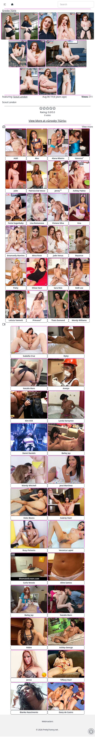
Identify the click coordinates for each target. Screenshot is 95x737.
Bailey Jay (66, 453)
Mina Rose (37, 255)
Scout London (20, 96)
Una (79, 223)
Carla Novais (29, 582)
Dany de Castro (66, 712)
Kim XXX (29, 420)
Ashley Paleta (79, 190)
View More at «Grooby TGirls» (47, 121)
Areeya (66, 388)
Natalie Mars (29, 388)
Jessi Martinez (66, 485)
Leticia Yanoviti (16, 320)
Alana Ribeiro (58, 158)
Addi (16, 158)
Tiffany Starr (66, 680)
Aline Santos (66, 582)
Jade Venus (58, 255)
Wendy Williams (79, 320)
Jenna (29, 680)
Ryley (66, 356)
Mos (37, 158)
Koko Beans (28, 518)
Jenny (58, 190)
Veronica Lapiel (66, 550)
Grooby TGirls (9, 10)
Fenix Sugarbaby (16, 223)
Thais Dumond (58, 320)
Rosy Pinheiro (29, 550)
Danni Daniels (29, 453)
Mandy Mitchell (29, 485)
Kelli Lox (79, 288)
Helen (29, 647)
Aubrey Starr (66, 518)
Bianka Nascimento (29, 712)
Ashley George (66, 647)
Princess (37, 320)
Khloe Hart (37, 288)
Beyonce (79, 255)
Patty (15, 288)
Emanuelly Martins (15, 255)
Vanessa (79, 158)
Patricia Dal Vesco (37, 190)
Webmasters (47, 721)
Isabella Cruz (29, 356)
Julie (16, 190)
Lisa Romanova (37, 223)
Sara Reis (58, 288)
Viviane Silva (58, 223)
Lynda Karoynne (66, 420)
